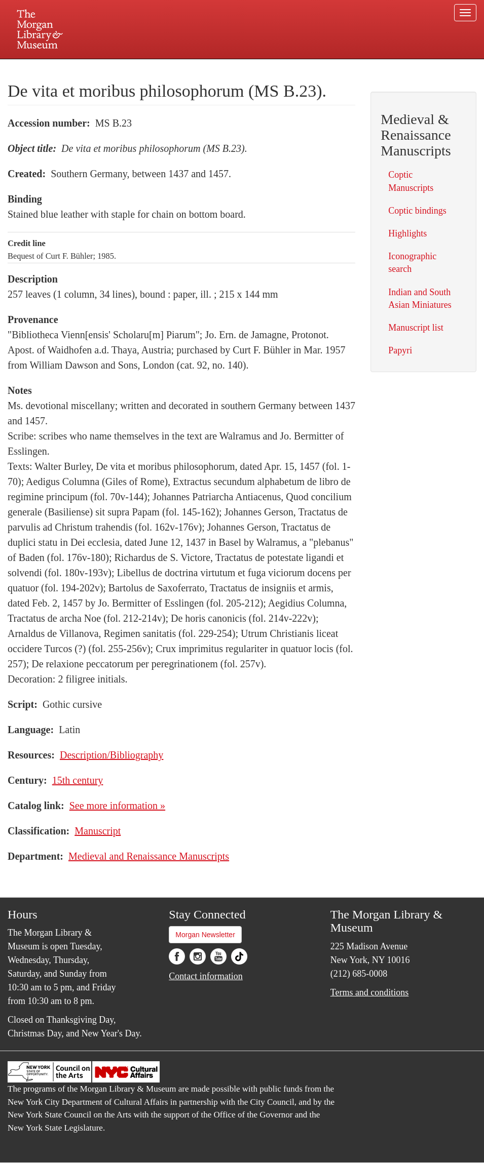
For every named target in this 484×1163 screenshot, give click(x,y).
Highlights (407, 233)
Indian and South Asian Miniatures (419, 298)
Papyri (400, 350)
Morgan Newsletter (205, 935)
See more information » (117, 805)
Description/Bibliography (111, 754)
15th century (77, 780)
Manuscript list (415, 328)
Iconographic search (412, 262)
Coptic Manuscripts (410, 181)
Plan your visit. (122, 67)
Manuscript (98, 830)
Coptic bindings (417, 211)
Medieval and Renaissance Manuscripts (148, 856)
